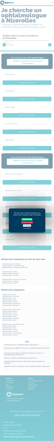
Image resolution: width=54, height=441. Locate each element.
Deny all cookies (27, 222)
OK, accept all (27, 219)
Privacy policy (27, 228)
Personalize (27, 225)
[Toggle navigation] (52, 2)
